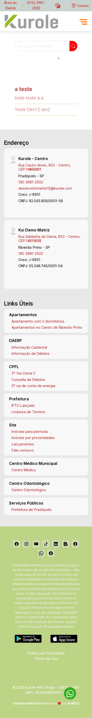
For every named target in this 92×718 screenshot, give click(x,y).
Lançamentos (23, 444)
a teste (23, 89)
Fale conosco (23, 450)
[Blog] (65, 544)
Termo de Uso (46, 658)
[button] (57, 6)
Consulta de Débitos (28, 379)
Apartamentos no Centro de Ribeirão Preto (47, 327)
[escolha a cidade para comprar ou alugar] (80, 6)
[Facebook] (16, 544)
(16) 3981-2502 (30, 182)
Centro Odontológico (29, 490)
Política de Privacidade (46, 653)
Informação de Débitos (31, 353)
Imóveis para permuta (30, 431)
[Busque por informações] (42, 46)
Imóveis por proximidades (33, 438)
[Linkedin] (55, 544)
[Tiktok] (46, 544)
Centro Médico (24, 470)
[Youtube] (36, 544)
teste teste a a (29, 98)
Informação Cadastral (29, 347)
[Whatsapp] (41, 553)
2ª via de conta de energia (33, 386)
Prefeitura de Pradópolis (32, 509)
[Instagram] (26, 544)
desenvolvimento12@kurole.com (45, 188)
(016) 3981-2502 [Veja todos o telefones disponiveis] (36, 5)
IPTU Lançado (23, 405)
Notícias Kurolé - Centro (35, 58)
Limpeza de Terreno (28, 412)
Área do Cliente (10, 5)
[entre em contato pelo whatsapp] (67, 692)
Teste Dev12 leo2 (32, 109)
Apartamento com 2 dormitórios (38, 321)
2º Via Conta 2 (23, 373)
